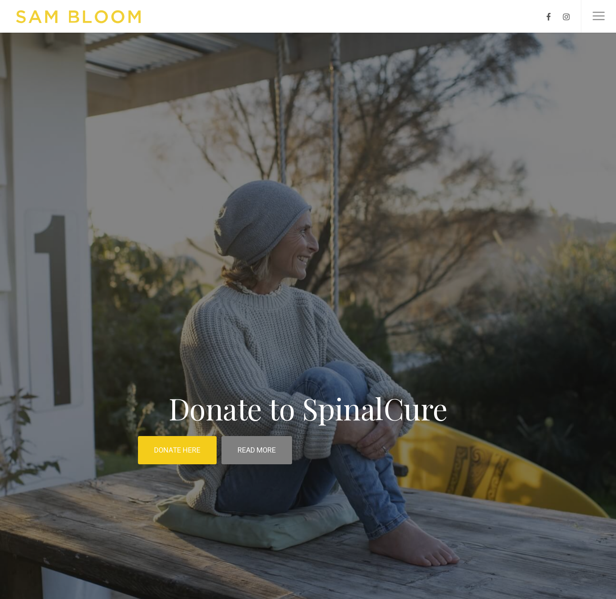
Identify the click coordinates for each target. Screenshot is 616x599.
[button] (598, 16)
